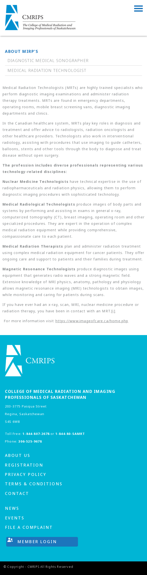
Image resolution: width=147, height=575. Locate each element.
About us (17, 455)
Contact (17, 493)
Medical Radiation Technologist (46, 70)
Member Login (37, 541)
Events (14, 518)
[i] (113, 311)
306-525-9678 (30, 441)
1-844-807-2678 (36, 433)
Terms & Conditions (34, 484)
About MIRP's (21, 51)
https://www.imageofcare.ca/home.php (91, 321)
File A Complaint (29, 527)
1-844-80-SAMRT (70, 433)
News (12, 508)
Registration (24, 465)
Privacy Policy (26, 474)
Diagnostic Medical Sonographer (48, 60)
